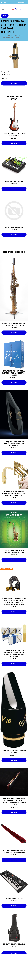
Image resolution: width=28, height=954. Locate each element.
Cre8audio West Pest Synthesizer (14, 181)
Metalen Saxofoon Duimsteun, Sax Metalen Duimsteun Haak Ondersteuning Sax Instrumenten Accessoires (14, 493)
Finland (4, 2)
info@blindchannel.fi (22, 2)
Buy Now (14, 83)
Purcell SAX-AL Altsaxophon (14, 227)
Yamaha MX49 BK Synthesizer (14, 898)
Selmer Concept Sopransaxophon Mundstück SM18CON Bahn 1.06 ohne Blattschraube (14, 443)
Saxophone (11, 72)
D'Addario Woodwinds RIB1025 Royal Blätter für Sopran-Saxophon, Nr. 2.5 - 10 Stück (14, 373)
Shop (4, 15)
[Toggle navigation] (3, 8)
